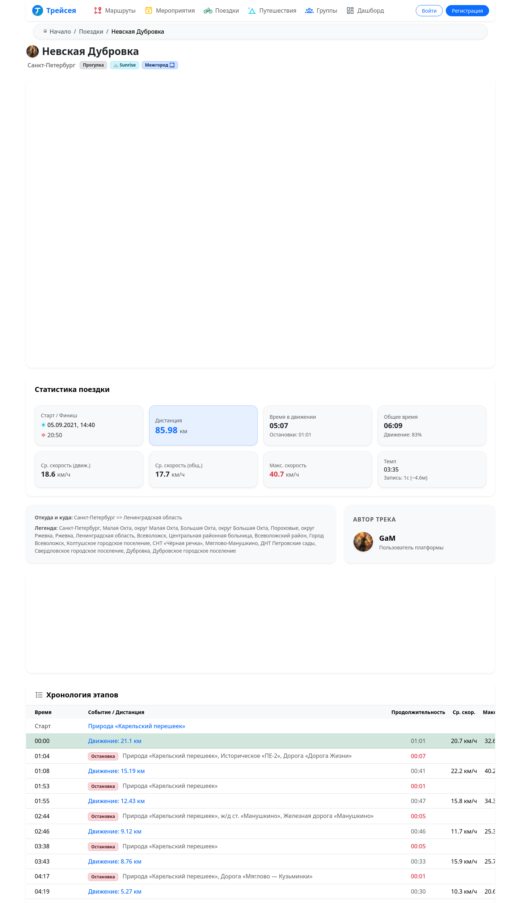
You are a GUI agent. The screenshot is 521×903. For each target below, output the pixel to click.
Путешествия (272, 10)
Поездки (221, 10)
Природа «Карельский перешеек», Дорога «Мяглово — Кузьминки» (218, 876)
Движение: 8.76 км (114, 861)
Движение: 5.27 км (114, 891)
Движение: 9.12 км (114, 831)
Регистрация (467, 10)
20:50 (54, 435)
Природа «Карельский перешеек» (136, 726)
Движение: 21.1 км (114, 741)
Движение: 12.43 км (116, 801)
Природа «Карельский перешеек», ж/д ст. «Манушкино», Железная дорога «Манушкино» (248, 816)
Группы (321, 10)
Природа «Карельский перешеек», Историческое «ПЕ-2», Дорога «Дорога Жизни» (237, 756)
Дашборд (365, 10)
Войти (429, 10)
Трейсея (54, 10)
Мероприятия (169, 10)
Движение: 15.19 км (116, 771)
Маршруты (114, 10)
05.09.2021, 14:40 (71, 425)
